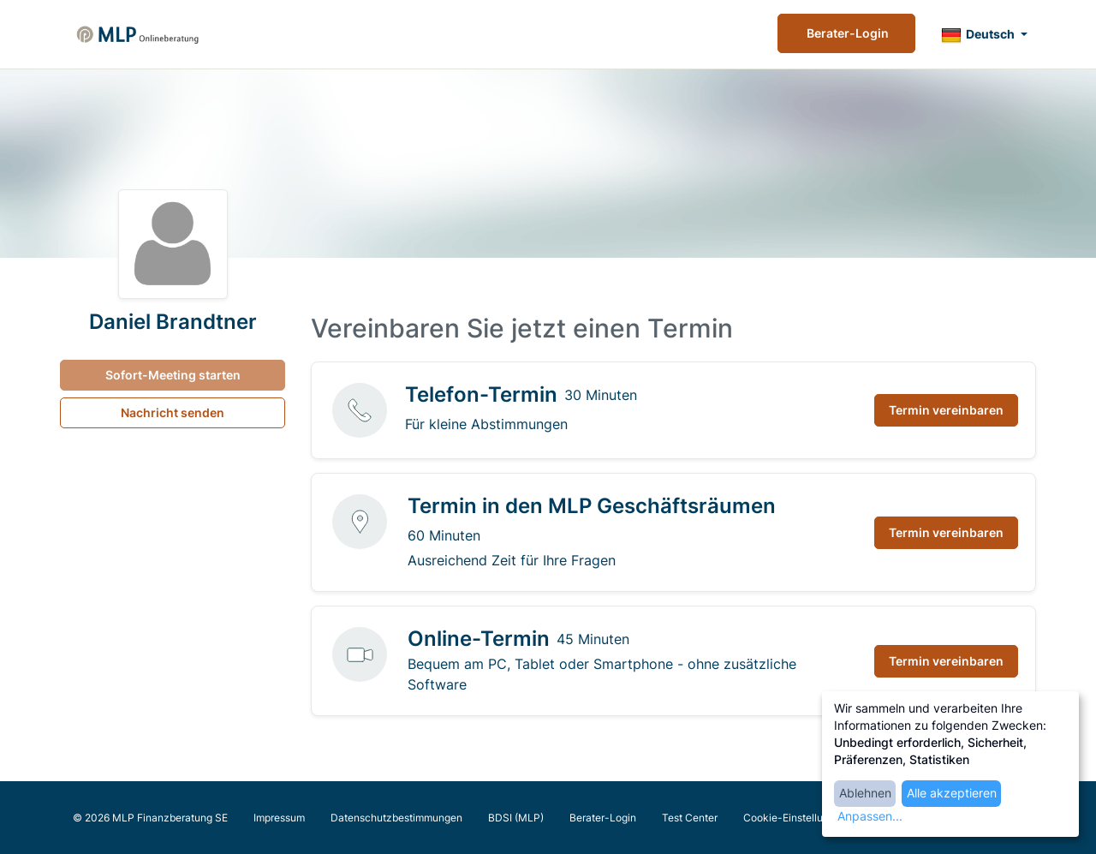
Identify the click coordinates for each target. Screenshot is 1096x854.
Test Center (690, 817)
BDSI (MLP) (516, 817)
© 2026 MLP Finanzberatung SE (150, 817)
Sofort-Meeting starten (173, 374)
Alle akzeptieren (952, 792)
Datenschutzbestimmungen (396, 817)
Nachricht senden (172, 412)
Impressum (279, 817)
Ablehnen (865, 792)
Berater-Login (846, 33)
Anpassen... (869, 816)
